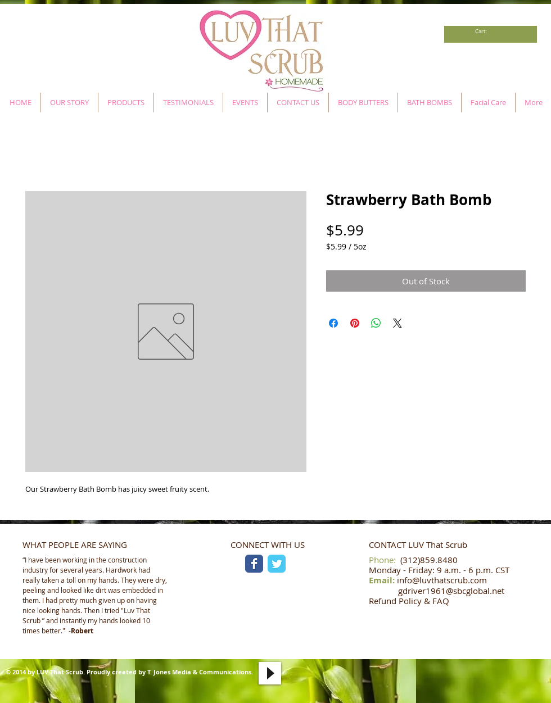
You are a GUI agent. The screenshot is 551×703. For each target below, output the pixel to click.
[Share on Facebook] (333, 323)
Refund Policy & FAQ (409, 600)
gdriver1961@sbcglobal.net (451, 590)
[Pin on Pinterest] (355, 323)
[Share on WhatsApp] (376, 323)
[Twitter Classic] (277, 564)
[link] (484, 31)
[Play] (270, 673)
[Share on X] (397, 323)
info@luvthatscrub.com (442, 580)
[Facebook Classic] (254, 564)
